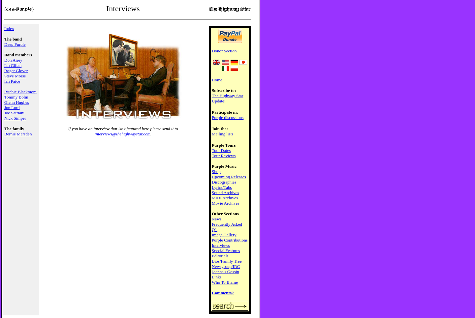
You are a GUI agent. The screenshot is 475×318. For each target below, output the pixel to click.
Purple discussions (227, 117)
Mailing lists (222, 133)
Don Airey (13, 60)
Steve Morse (15, 75)
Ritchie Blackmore (20, 91)
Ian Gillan (12, 65)
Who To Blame (225, 282)
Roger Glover (16, 70)
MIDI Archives (225, 197)
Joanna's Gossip (225, 271)
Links (217, 277)
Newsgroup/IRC (226, 266)
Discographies (224, 182)
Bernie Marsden (18, 133)
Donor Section (224, 50)
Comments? (223, 292)
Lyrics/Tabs (222, 187)
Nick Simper (15, 118)
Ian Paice (12, 81)
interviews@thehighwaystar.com (122, 133)
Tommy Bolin (16, 97)
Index (9, 28)
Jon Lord (12, 107)
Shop (216, 171)
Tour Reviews (224, 155)
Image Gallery (224, 234)
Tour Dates (221, 150)
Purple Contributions (230, 240)
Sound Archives (225, 192)
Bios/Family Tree (227, 261)
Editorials (220, 255)
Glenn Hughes (16, 102)
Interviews (221, 245)
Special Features (226, 250)
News (217, 219)
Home (217, 79)
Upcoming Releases (229, 176)
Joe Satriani (14, 112)
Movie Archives (225, 203)
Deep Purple (15, 44)
